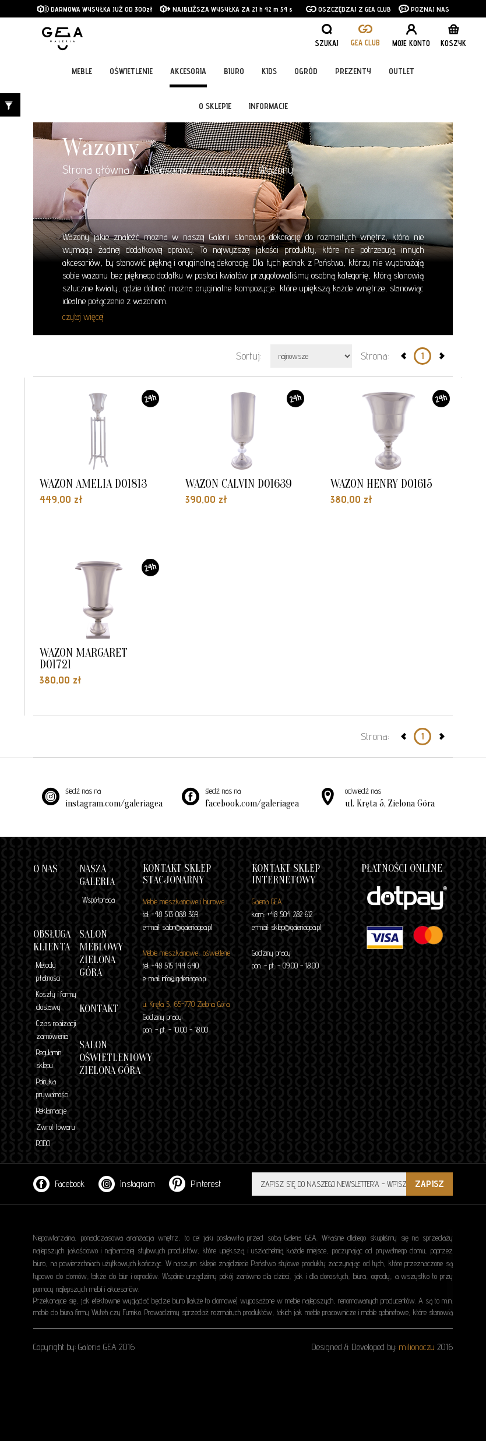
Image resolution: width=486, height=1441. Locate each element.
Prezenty (353, 71)
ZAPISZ (429, 1183)
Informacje (268, 106)
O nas (45, 869)
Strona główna (95, 170)
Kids (269, 71)
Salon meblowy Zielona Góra (101, 953)
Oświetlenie (131, 71)
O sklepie (215, 106)
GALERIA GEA (100, 35)
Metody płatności (48, 971)
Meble (82, 71)
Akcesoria (188, 71)
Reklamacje (51, 1110)
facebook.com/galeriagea (252, 803)
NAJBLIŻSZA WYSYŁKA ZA (206, 9)
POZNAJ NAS (424, 9)
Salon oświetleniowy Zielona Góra (115, 1058)
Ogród (306, 71)
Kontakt (98, 1009)
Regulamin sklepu (48, 1059)
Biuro (234, 71)
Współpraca (98, 899)
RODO (43, 1143)
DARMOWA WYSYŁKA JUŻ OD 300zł (95, 9)
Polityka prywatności (52, 1088)
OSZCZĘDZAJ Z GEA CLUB (348, 9)
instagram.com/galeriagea (114, 803)
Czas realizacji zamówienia (56, 1030)
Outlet (401, 71)
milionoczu (417, 1346)
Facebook (58, 1184)
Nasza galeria (97, 875)
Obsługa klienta (52, 940)
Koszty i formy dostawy (56, 1000)
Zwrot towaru (55, 1127)
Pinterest (195, 1184)
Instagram (126, 1184)
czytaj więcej (83, 316)
